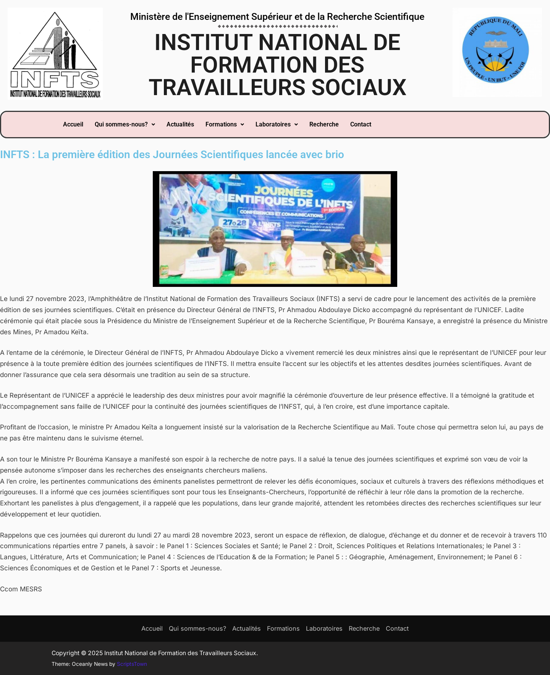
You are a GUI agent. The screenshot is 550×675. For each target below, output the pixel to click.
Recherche (324, 124)
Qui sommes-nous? (125, 124)
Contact (360, 124)
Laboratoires (277, 124)
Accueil (73, 124)
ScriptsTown (132, 664)
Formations (224, 124)
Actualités (180, 124)
